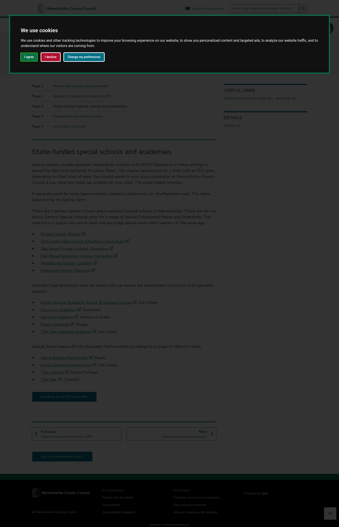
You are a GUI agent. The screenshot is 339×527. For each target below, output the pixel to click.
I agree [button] (29, 57)
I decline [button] (51, 57)
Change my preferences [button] (84, 57)
